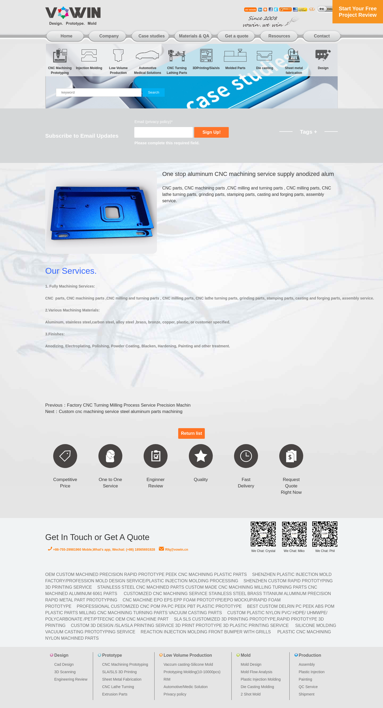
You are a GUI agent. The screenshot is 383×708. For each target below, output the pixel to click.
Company (109, 36)
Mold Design (251, 664)
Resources (279, 36)
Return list (191, 433)
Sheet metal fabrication (294, 61)
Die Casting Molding (257, 687)
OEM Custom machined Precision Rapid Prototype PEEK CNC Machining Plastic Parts (146, 574)
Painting (305, 679)
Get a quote (236, 36)
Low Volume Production (118, 61)
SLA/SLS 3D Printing (119, 672)
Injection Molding (89, 59)
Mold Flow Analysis (256, 672)
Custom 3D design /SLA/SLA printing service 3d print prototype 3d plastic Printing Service (180, 625)
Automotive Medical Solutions (147, 61)
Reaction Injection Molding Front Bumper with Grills (206, 632)
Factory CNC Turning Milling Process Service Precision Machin (129, 405)
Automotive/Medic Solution (186, 687)
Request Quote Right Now (291, 486)
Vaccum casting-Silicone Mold (188, 664)
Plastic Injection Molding (261, 679)
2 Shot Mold (251, 694)
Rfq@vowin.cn (173, 549)
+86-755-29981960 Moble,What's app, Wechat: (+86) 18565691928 (101, 549)
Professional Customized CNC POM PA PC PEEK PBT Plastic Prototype (159, 606)
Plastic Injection (311, 672)
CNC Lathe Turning (118, 687)
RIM (167, 679)
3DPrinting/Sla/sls (206, 59)
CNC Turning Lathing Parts (177, 61)
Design (323, 59)
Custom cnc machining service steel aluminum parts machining (120, 411)
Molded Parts (235, 59)
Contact (322, 36)
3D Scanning (65, 672)
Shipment (306, 694)
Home (66, 36)
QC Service (308, 687)
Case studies (152, 36)
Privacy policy (175, 694)
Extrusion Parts (114, 694)
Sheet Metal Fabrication (121, 679)
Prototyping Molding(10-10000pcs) (192, 672)
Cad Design (64, 664)
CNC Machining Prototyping (59, 61)
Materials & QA (194, 36)
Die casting (264, 59)
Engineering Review (71, 679)
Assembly (307, 664)
